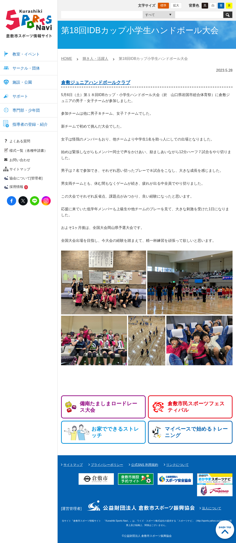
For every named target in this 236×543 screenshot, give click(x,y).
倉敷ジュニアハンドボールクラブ (95, 82)
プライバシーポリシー (107, 465)
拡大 (176, 5)
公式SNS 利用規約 (144, 465)
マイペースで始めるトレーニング (196, 432)
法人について (211, 508)
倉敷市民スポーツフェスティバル (196, 407)
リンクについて (177, 465)
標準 (163, 5)
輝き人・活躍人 (95, 59)
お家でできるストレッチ (115, 432)
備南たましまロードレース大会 (108, 407)
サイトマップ (73, 465)
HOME (66, 59)
